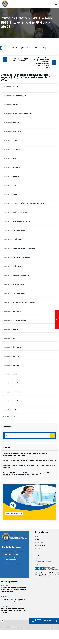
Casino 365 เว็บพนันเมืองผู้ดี (21, 275)
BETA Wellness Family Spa (21, 221)
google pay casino (19, 230)
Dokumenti (40, 542)
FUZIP (38, 539)
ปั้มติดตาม (15, 141)
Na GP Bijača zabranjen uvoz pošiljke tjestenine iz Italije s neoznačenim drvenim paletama (29, 466)
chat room (16, 167)
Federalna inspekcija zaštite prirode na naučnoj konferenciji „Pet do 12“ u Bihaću (29, 460)
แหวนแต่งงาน (16, 383)
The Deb (15, 87)
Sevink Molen (17, 132)
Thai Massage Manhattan (21, 257)
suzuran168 (16, 392)
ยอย (14, 338)
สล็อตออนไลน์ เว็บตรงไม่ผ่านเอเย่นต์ (22, 114)
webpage (16, 123)
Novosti (39, 536)
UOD (14, 185)
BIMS (38, 552)
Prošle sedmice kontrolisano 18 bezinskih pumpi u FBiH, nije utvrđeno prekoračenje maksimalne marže (25, 454)
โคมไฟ (15, 410)
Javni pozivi (40, 548)
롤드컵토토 (16, 365)
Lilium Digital (54, 627)
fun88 (15, 194)
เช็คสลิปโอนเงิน (17, 401)
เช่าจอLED (16, 105)
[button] (55, 4)
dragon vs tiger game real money (24, 248)
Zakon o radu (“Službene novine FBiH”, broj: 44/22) (18, 59)
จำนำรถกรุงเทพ (17, 347)
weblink (15, 374)
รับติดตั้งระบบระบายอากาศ (20, 212)
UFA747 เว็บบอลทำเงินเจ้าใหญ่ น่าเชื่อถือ (24, 302)
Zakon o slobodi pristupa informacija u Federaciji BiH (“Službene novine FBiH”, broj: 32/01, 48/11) (41, 62)
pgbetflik (16, 356)
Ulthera (15, 329)
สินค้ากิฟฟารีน (17, 311)
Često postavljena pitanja (44, 561)
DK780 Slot (16, 149)
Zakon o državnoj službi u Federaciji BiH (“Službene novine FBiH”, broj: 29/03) (23, 48)
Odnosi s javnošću (42, 545)
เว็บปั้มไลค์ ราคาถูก (18, 266)
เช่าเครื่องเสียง (17, 239)
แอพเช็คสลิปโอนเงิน (18, 284)
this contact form (19, 293)
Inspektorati (40, 555)
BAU (14, 158)
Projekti (39, 558)
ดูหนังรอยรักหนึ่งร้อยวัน (19, 320)
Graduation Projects (19, 96)
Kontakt (39, 564)
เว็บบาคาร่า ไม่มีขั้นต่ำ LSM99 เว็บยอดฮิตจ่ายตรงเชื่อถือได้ (28, 203)
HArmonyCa (17, 176)
